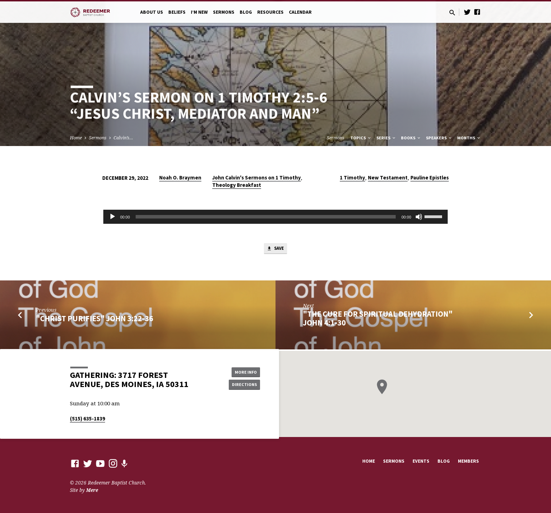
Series (386, 137)
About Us (151, 12)
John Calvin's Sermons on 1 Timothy (256, 177)
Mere (92, 490)
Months (469, 137)
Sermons (223, 12)
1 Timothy (352, 177)
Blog (246, 12)
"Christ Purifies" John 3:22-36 (94, 320)
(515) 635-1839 (87, 418)
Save (275, 249)
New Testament (388, 177)
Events (421, 461)
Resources (270, 12)
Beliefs (177, 12)
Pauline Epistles (429, 177)
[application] (275, 217)
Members (468, 461)
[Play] (112, 216)
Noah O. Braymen (180, 177)
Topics (361, 137)
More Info (242, 371)
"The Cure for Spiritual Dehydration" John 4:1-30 (378, 320)
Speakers (439, 137)
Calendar (300, 12)
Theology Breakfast (236, 185)
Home (76, 138)
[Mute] (418, 216)
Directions (242, 385)
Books (411, 137)
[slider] (266, 216)
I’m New (199, 12)
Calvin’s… (123, 138)
